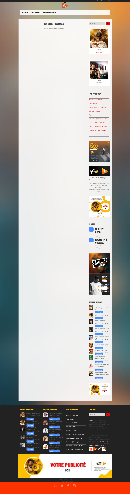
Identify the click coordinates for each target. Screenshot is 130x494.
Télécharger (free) (54, 419)
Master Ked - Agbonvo (101, 241)
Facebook (96, 445)
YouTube (91, 445)
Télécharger (99, 52)
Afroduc (91, 432)
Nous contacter (49, 13)
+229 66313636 (104, 441)
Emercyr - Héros (100, 230)
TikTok (102, 445)
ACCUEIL (25, 13)
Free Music (35, 13)
